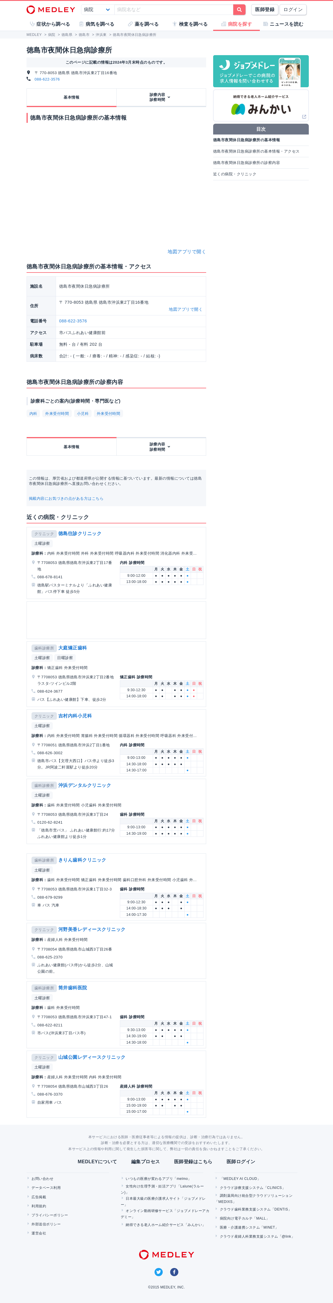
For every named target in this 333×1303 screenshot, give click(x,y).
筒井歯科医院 (72, 987)
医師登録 (264, 9)
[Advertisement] (116, 620)
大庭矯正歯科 (72, 647)
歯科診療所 (44, 648)
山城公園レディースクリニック (92, 1057)
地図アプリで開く (187, 251)
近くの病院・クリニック (234, 174)
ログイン (293, 9)
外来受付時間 (57, 413)
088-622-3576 (47, 79)
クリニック (44, 534)
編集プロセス (145, 1161)
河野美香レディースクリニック (92, 929)
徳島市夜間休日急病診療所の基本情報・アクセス (256, 151)
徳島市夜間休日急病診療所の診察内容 (246, 162)
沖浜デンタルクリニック (84, 785)
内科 (33, 413)
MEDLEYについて (97, 1161)
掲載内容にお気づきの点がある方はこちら (66, 498)
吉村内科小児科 (75, 715)
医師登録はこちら (193, 1161)
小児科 (83, 413)
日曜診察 (65, 658)
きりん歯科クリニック (82, 859)
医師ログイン (241, 1161)
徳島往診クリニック (79, 533)
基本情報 (71, 97)
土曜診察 (42, 543)
